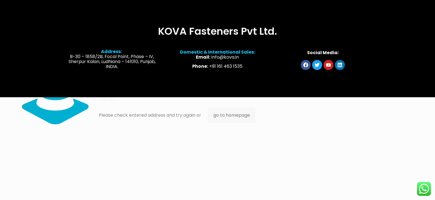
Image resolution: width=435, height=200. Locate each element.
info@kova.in (225, 58)
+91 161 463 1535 (225, 67)
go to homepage (231, 115)
